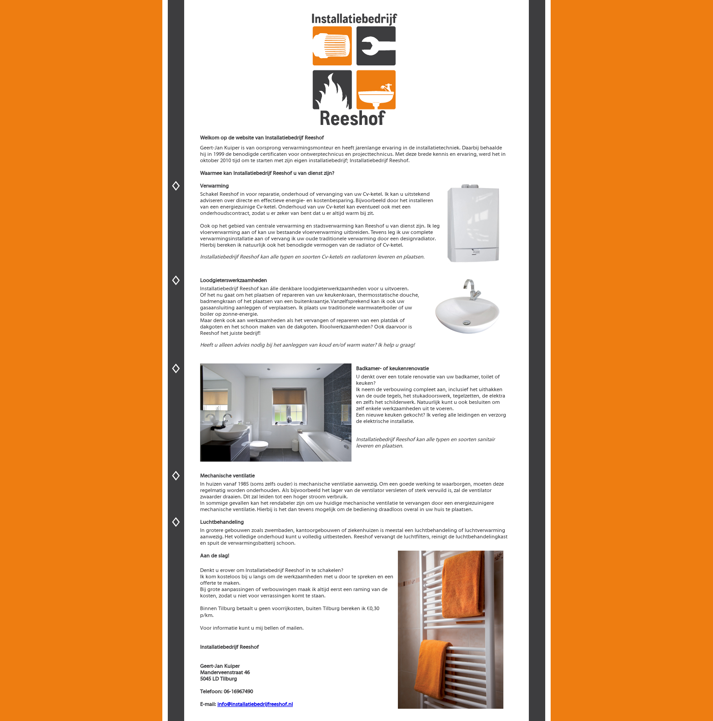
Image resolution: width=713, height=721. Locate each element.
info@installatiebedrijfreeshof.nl (255, 704)
